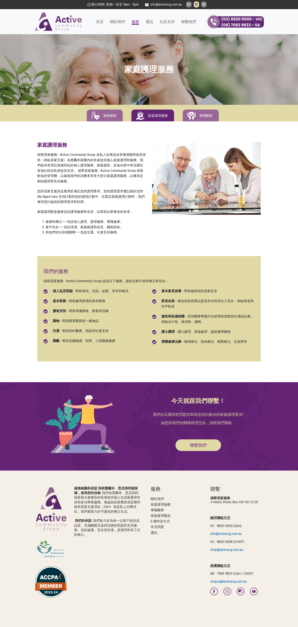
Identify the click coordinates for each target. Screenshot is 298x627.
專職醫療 (206, 116)
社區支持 (167, 22)
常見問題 (157, 527)
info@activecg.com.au (226, 534)
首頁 (99, 22)
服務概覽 (110, 116)
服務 (135, 22)
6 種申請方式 (160, 521)
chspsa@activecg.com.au (228, 581)
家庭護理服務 (158, 116)
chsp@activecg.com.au (226, 550)
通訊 (149, 22)
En (189, 4)
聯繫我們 (188, 22)
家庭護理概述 (161, 516)
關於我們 (117, 22)
